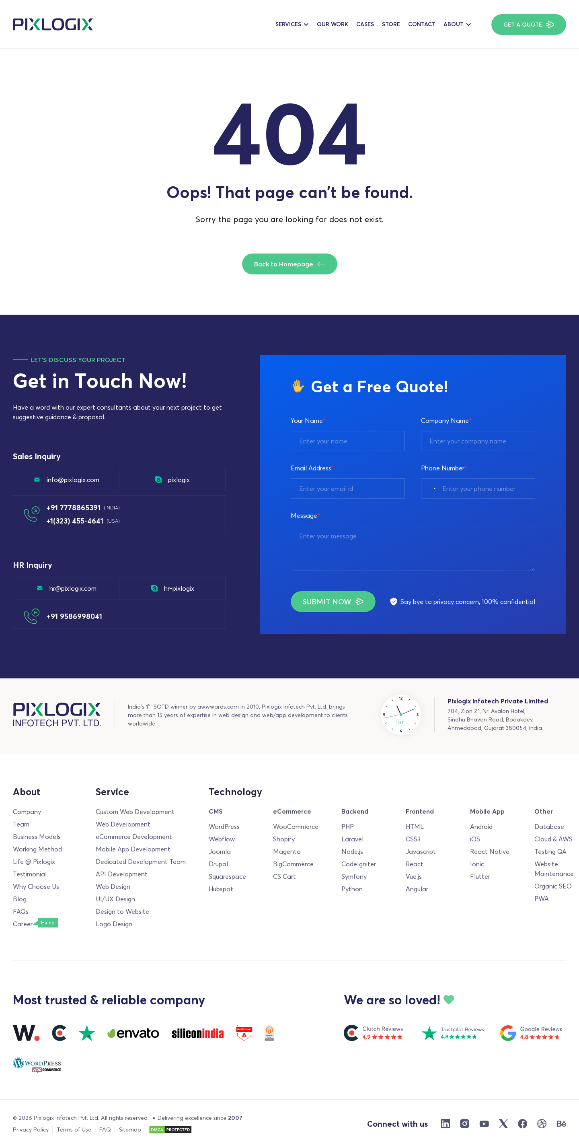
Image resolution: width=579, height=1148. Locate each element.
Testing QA (550, 851)
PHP (347, 826)
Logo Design (114, 924)
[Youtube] (484, 1124)
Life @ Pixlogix (34, 861)
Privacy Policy (31, 1129)
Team (21, 824)
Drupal (218, 864)
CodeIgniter (358, 864)
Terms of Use (74, 1129)
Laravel (352, 839)
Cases (365, 24)
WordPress (224, 826)
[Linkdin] (445, 1124)
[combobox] (430, 488)
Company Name (446, 420)
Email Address (312, 468)
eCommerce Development (134, 837)
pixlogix (172, 480)
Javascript (421, 851)
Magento (287, 851)
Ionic (477, 864)
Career (23, 924)
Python (352, 889)
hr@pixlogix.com (66, 588)
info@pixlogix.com (66, 480)
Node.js (352, 851)
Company (27, 812)
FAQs (21, 911)
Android (481, 826)
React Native (489, 851)
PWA (541, 898)
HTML (415, 826)
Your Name (308, 420)
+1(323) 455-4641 (83, 521)
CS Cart (284, 876)
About (453, 24)
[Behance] (561, 1124)
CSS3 (413, 839)
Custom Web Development (135, 812)
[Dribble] (542, 1124)
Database (549, 826)
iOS (475, 839)
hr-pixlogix (172, 588)
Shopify (284, 839)
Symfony (354, 876)
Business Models (37, 837)
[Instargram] (465, 1124)
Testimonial (30, 874)
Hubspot (221, 889)
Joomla (220, 851)
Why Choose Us (36, 886)
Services (288, 24)
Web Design (113, 886)
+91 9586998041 (74, 616)
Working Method (37, 849)
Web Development (123, 824)
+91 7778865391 (83, 507)
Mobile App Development (133, 849)
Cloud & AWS (553, 839)
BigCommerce (293, 864)
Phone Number (444, 468)
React (414, 864)
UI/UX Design (115, 899)
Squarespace (227, 876)
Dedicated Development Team (141, 861)
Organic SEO (553, 886)
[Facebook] (523, 1124)
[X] (503, 1124)
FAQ (105, 1129)
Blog (20, 899)
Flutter (480, 876)
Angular (417, 889)
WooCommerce (295, 826)
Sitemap (130, 1129)
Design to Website (122, 911)
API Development (122, 874)
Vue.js (414, 876)
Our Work (332, 24)
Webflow (222, 839)
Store (391, 24)
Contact (421, 24)
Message (305, 515)
